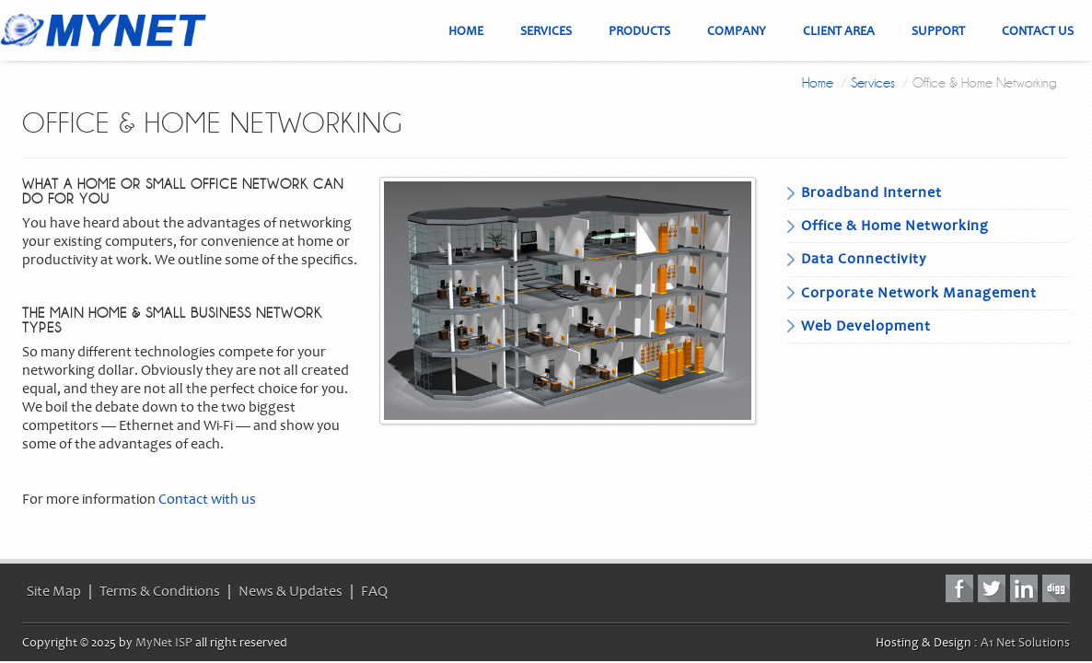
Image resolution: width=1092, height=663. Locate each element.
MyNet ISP (163, 642)
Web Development (866, 326)
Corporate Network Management (919, 293)
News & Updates (290, 591)
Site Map (54, 591)
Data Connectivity (863, 259)
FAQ (374, 591)
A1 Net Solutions (1025, 642)
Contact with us (207, 499)
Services (873, 83)
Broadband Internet (871, 192)
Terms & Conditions (159, 591)
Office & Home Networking (895, 225)
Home (817, 83)
